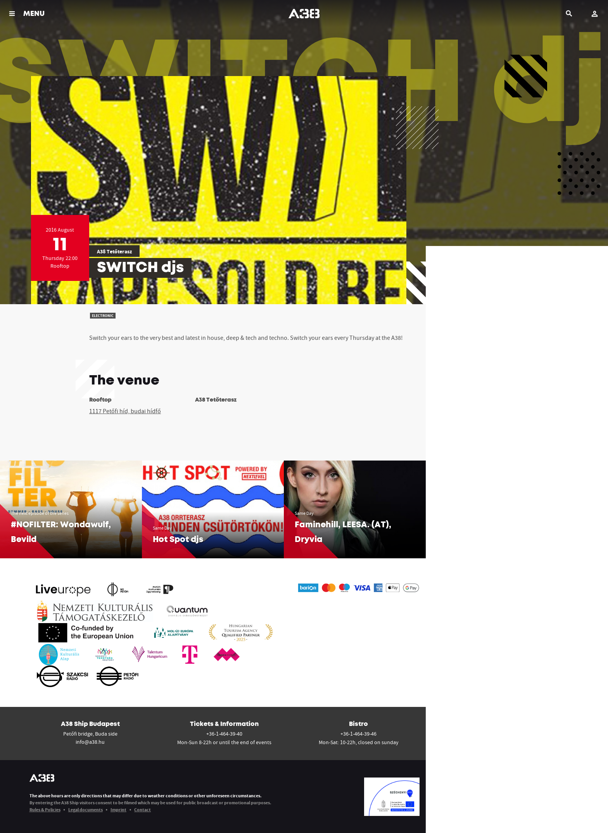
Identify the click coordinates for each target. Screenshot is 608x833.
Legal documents (85, 809)
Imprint (118, 809)
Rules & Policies (44, 809)
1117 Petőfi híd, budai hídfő (125, 411)
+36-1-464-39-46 (358, 733)
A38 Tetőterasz (114, 251)
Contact (142, 809)
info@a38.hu (90, 741)
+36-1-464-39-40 (224, 733)
